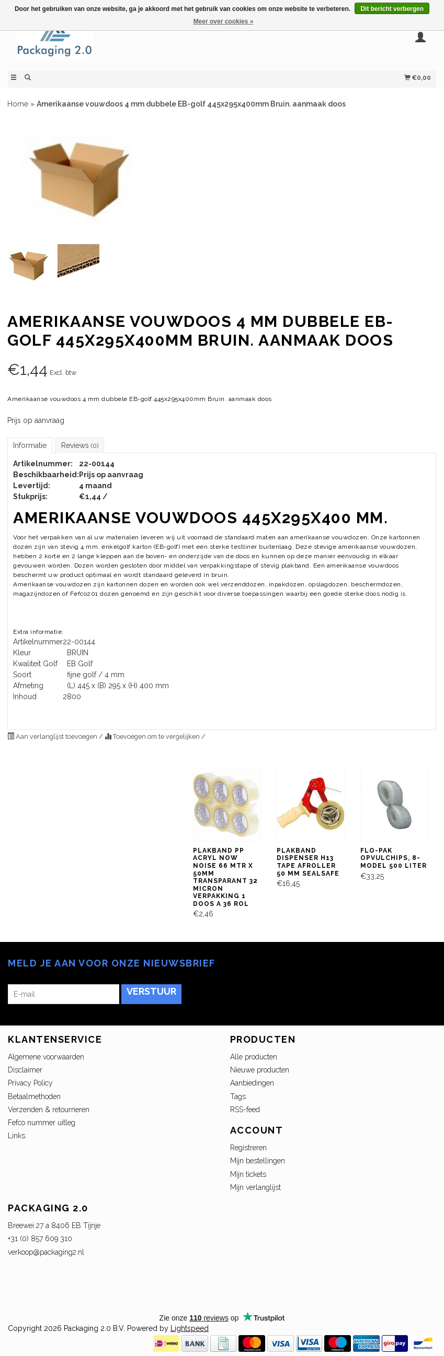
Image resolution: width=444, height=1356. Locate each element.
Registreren (248, 1147)
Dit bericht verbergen (392, 9)
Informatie (30, 445)
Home (17, 104)
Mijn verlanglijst (255, 1187)
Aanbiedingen (252, 1083)
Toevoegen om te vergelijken (153, 736)
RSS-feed (245, 1109)
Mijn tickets (248, 1174)
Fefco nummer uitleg (41, 1122)
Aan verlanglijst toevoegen (53, 736)
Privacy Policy (30, 1083)
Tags (238, 1096)
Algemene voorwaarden (46, 1057)
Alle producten (253, 1057)
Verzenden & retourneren (48, 1109)
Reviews (79, 445)
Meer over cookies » (223, 21)
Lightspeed (189, 1328)
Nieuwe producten (259, 1070)
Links (16, 1135)
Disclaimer (25, 1070)
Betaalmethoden (34, 1096)
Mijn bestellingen (257, 1161)
